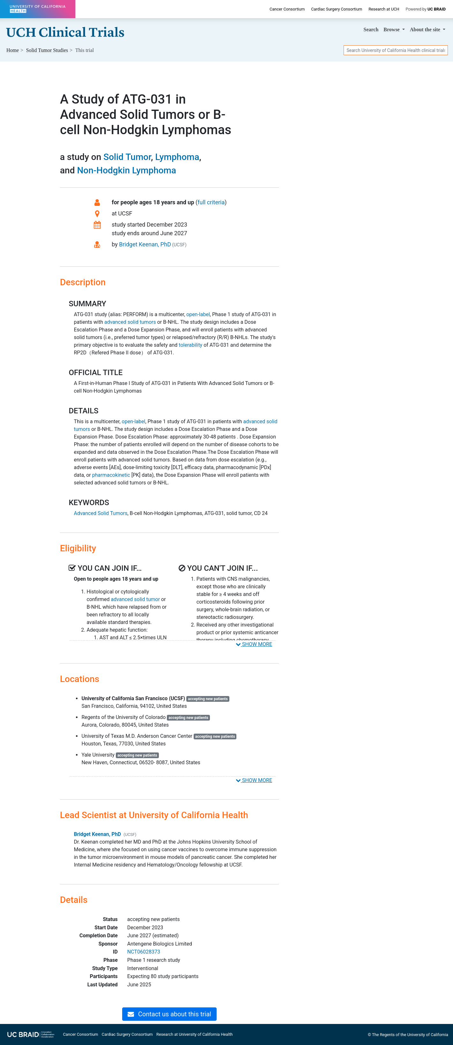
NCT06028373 (143, 952)
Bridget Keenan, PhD (145, 244)
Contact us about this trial (169, 1014)
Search (371, 29)
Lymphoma (177, 157)
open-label (198, 314)
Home (12, 50)
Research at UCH (383, 9)
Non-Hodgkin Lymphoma (126, 170)
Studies (47, 50)
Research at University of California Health (194, 1034)
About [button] (426, 29)
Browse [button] (392, 29)
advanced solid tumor (135, 599)
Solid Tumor (127, 157)
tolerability (190, 345)
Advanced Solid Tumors (100, 513)
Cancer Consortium (287, 9)
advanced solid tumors (130, 322)
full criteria (211, 202)
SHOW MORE (254, 644)
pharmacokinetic (111, 475)
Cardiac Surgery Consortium (336, 9)
